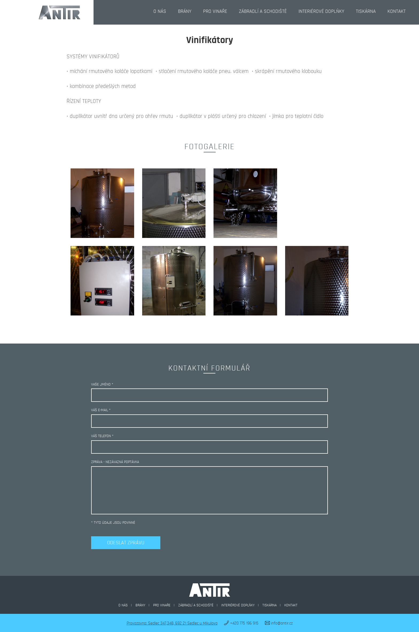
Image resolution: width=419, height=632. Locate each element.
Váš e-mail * (101, 410)
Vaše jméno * (102, 384)
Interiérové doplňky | (241, 605)
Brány (184, 11)
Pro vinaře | (165, 605)
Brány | (143, 605)
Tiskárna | (272, 605)
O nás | (126, 605)
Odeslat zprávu (125, 542)
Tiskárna (366, 11)
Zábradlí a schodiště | (199, 605)
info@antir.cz (279, 623)
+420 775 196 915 (241, 623)
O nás (159, 11)
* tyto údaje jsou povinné (113, 523)
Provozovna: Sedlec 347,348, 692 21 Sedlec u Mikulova (172, 623)
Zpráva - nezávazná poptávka (115, 462)
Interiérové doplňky (321, 11)
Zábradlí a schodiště (263, 11)
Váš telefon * (102, 436)
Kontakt (396, 11)
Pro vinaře (215, 11)
